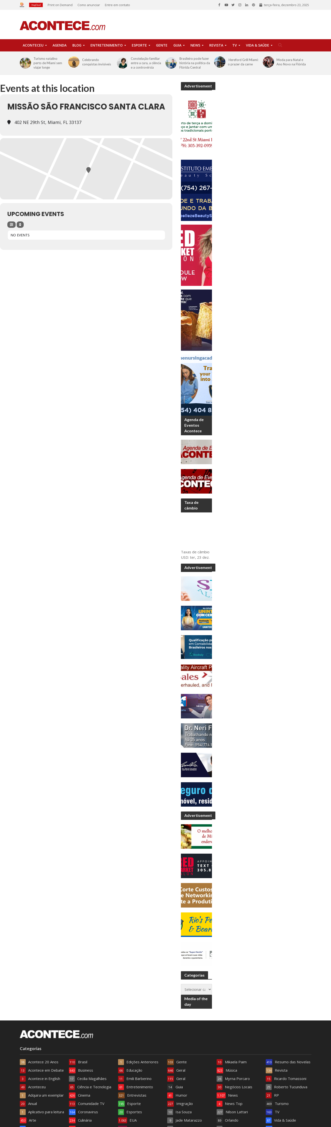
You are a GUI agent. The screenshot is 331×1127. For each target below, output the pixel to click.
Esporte (139, 45)
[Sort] (20, 224)
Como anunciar (88, 5)
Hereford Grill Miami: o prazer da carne (243, 62)
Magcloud (36, 5)
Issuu (23, 5)
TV (234, 45)
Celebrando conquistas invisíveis (96, 62)
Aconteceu (33, 45)
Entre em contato (117, 5)
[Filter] (11, 224)
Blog (76, 45)
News (195, 45)
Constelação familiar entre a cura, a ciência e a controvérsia (146, 63)
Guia (177, 45)
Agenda (59, 45)
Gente (161, 45)
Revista (216, 45)
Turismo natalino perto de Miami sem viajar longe (47, 63)
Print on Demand (60, 5)
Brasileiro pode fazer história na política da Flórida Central (194, 63)
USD (184, 557)
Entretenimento (106, 45)
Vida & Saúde (257, 45)
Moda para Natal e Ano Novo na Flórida (291, 62)
